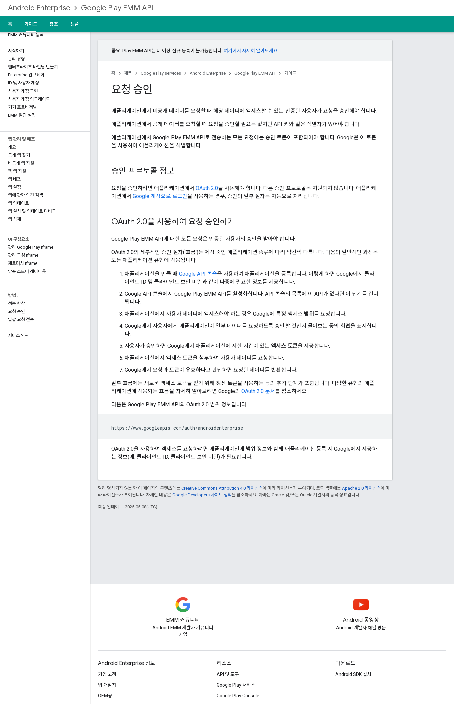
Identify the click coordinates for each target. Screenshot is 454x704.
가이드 (290, 73)
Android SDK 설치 (353, 674)
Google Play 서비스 (236, 685)
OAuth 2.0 (207, 188)
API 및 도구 (228, 674)
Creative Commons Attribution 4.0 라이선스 (222, 488)
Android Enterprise (39, 7)
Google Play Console (238, 695)
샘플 (74, 24)
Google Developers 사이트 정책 (202, 494)
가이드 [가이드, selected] (30, 24)
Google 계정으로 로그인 (160, 196)
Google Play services (161, 73)
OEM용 (105, 695)
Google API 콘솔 (198, 274)
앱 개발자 (107, 685)
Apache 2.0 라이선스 (361, 488)
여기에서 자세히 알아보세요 (251, 50)
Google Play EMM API (117, 7)
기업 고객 (107, 674)
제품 (128, 73)
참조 (53, 24)
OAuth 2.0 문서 (258, 391)
